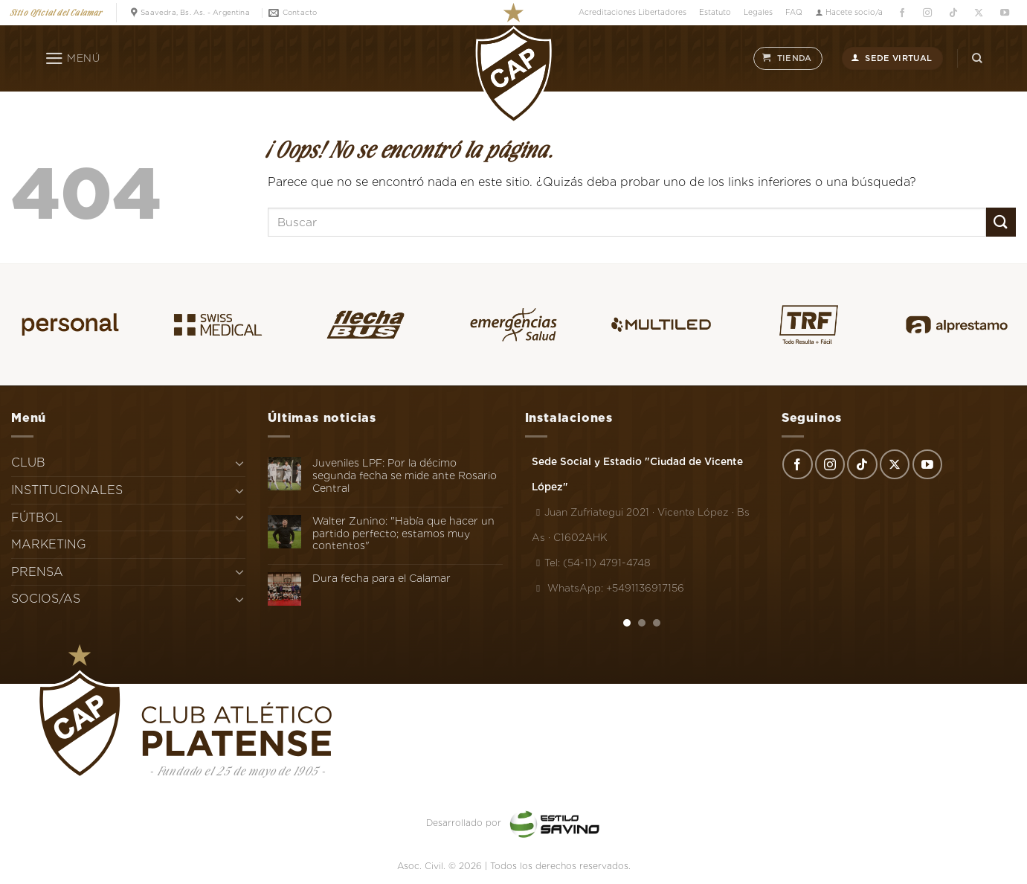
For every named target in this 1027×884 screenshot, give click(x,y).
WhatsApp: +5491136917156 (608, 588)
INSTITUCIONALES (67, 490)
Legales (758, 11)
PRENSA (37, 572)
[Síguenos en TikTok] (953, 12)
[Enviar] (1001, 222)
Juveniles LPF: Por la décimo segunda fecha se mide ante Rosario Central (404, 475)
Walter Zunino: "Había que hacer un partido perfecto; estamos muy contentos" (403, 533)
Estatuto (715, 11)
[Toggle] (240, 463)
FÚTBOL (36, 517)
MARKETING (48, 544)
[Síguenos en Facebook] (902, 12)
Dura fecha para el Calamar (381, 578)
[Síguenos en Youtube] (1004, 12)
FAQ (793, 11)
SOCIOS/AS (45, 599)
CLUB (28, 462)
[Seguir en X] (979, 12)
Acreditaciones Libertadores (632, 11)
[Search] (977, 58)
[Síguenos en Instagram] (928, 12)
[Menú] (72, 59)
